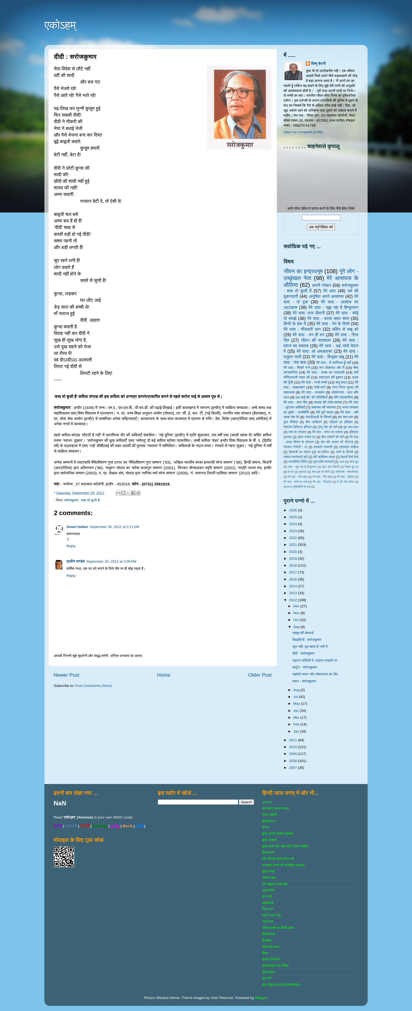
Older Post (260, 675)
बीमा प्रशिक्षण (314, 422)
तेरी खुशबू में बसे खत (275, 884)
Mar (296, 717)
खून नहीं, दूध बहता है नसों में (310, 647)
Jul (296, 697)
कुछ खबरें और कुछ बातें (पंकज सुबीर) (285, 846)
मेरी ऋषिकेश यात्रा (324, 457)
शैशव (265, 953)
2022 (293, 538)
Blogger (261, 998)
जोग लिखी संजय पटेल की (278, 859)
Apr (296, 711)
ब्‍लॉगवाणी (267, 903)
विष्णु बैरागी (318, 64)
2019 (293, 559)
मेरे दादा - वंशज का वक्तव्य (327, 432)
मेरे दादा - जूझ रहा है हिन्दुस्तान (333, 307)
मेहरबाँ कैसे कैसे (349, 457)
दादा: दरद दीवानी (330, 466)
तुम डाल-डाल (350, 427)
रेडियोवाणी (268, 934)
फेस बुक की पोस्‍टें (321, 471)
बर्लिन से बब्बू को (345, 329)
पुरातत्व (302, 471)
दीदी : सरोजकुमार (303, 653)
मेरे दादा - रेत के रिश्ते (332, 323)
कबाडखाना (269, 821)
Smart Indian (77, 527)
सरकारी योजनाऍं (323, 447)
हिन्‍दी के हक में (295, 323)
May (297, 704)
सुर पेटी (266, 978)
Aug (297, 690)
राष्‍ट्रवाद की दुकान (331, 377)
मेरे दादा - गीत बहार (297, 476)
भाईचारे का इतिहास (341, 422)
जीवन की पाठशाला (316, 340)
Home (163, 675)
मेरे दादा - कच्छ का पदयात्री (326, 372)
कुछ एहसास (269, 840)
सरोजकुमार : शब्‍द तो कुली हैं (81, 500)
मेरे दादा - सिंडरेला (322, 481)
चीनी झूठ (353, 461)
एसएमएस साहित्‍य (348, 447)
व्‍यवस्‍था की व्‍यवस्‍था (323, 407)
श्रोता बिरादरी (270, 959)
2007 (293, 768)
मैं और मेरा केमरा (345, 481)
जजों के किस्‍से (344, 452)
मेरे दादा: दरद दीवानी (309, 312)
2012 (293, 600)
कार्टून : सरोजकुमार (304, 667)
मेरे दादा (329, 290)
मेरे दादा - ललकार (313, 392)
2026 (293, 510)
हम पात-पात (345, 417)
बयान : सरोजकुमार (304, 681)
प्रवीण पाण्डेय (75, 561)
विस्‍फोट (267, 940)
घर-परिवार (323, 452)
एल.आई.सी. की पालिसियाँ (311, 397)
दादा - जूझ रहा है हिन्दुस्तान (302, 466)
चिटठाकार (268, 852)
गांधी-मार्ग (319, 387)
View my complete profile (303, 132)
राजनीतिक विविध (297, 462)
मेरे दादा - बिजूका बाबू (328, 356)
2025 (293, 517)
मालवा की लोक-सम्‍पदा (328, 402)
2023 (293, 531)
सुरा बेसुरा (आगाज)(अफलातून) (281, 985)
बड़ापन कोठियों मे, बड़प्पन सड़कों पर (314, 660)
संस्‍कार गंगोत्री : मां (295, 447)
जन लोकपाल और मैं (331, 368)
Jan (296, 731)
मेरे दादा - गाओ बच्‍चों (314, 382)
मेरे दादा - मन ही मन (309, 334)
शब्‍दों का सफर (271, 947)
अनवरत (267, 802)
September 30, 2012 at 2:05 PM (111, 561)
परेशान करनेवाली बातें (296, 457)
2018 (293, 565)
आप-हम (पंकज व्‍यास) (275, 808)
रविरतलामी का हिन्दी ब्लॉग (278, 928)
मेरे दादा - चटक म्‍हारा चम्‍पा (328, 318)
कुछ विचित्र (291, 422)
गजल (341, 461)
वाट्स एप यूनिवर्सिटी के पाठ (297, 486)
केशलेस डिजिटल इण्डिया (298, 427)
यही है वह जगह (271, 915)
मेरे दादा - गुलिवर (345, 476)
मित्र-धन (268, 909)
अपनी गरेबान (321, 285)
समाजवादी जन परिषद (275, 966)
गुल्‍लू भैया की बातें (327, 427)
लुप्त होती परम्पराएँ (323, 462)
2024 (293, 524)
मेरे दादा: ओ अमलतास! (314, 351)
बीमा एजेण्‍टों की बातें (332, 437)
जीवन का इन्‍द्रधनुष (303, 271)
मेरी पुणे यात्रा (324, 412)
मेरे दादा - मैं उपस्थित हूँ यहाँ (333, 363)
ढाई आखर (268, 871)
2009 (293, 754)
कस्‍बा (265, 827)
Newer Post (66, 675)
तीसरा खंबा (269, 878)
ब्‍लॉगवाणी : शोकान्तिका (346, 471)
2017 (293, 572)
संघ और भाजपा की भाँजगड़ (337, 442)
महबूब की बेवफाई (302, 633)
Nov (297, 613)
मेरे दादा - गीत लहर (322, 476)
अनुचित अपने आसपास (326, 296)
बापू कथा (341, 382)
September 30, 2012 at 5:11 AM (114, 527)
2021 (293, 545)
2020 (293, 552)
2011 (293, 740)
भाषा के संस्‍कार (297, 432)
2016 (293, 579)
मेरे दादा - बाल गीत (295, 402)
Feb (296, 724)
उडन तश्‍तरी (269, 815)
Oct (296, 620)
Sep (297, 627)
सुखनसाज (268, 972)
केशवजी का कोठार (300, 452)
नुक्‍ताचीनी (268, 890)
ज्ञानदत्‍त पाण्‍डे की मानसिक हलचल (283, 865)
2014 (293, 586)
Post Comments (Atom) (93, 686)
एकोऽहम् (60, 25)
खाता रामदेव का (307, 437)
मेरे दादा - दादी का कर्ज (295, 481)
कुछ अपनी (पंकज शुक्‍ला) (277, 834)
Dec (297, 606)
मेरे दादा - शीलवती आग (302, 329)
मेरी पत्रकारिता (343, 397)
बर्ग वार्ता (267, 897)
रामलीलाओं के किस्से (318, 417)
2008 (293, 761)
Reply (71, 546)
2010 (293, 747)
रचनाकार (268, 922)
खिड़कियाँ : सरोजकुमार (306, 640)
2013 (293, 593)
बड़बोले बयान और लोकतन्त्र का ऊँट (315, 674)
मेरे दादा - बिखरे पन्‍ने (297, 368)
